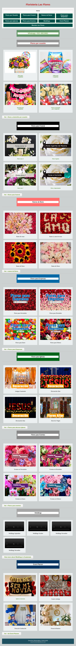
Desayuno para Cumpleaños (20, 108)
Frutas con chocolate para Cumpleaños (55, 108)
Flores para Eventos (29, 21)
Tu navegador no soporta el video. (14, 526)
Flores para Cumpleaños (20, 76)
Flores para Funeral (29, 15)
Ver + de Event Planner (11, 633)
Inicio (38, 10)
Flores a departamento (56, 188)
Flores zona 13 (20, 158)
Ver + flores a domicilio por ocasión (15, 117)
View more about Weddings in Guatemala (17, 557)
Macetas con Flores (38, 25)
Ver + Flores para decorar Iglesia (14, 427)
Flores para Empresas (64, 15)
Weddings (47, 21)
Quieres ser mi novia (20, 598)
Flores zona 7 (20, 188)
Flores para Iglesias (11, 21)
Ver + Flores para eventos (12, 505)
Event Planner (64, 21)
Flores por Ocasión (11, 15)
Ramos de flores (46, 15)
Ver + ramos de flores (11, 271)
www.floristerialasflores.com (38, 642)
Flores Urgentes (55, 158)
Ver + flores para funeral (12, 194)
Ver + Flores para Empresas (13, 349)
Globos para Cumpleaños (55, 76)
